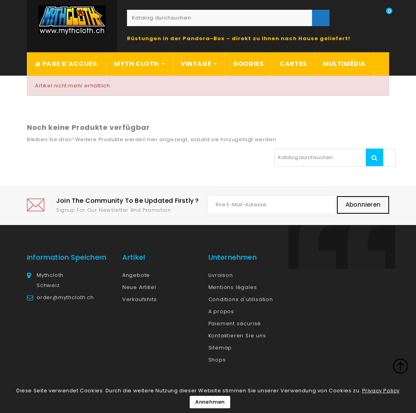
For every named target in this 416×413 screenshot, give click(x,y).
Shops (217, 359)
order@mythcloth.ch (65, 297)
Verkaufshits (139, 299)
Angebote (136, 275)
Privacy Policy (381, 390)
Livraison (220, 275)
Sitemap (220, 347)
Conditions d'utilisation (240, 299)
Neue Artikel (139, 287)
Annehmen (210, 402)
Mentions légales (232, 287)
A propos (221, 311)
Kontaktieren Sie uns (237, 335)
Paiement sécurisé (234, 323)
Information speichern (66, 257)
